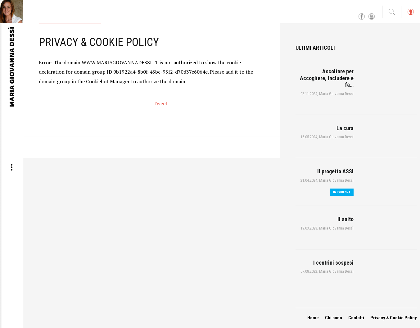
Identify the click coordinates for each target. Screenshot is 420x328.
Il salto (345, 219)
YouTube (371, 16)
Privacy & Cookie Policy (393, 318)
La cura (345, 128)
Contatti (356, 318)
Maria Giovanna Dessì (336, 93)
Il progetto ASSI (335, 171)
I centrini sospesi (333, 262)
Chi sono (333, 318)
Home (313, 318)
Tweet (160, 103)
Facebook (361, 16)
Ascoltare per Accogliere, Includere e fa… (327, 78)
